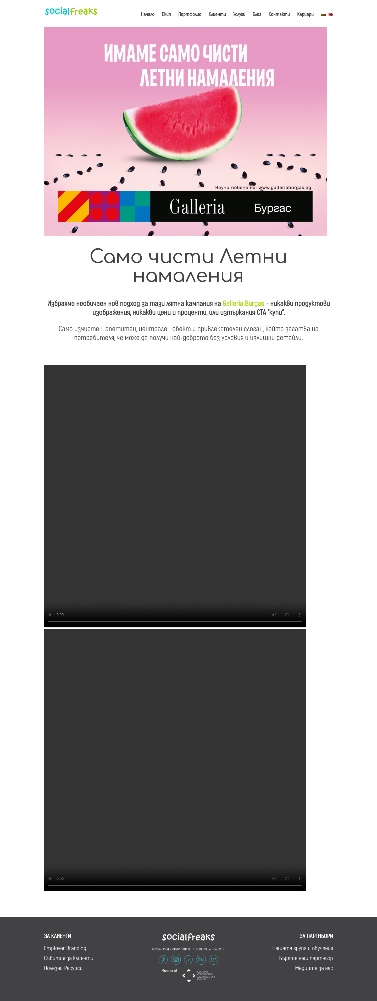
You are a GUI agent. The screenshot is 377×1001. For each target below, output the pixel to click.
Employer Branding (65, 947)
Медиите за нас (314, 967)
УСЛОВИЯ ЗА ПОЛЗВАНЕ (210, 949)
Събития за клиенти (68, 957)
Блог (257, 14)
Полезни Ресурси (63, 967)
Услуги (239, 14)
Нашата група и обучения (302, 947)
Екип (166, 14)
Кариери (305, 14)
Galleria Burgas (243, 303)
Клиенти (217, 14)
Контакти (279, 14)
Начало (147, 14)
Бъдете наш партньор (306, 957)
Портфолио (189, 14)
